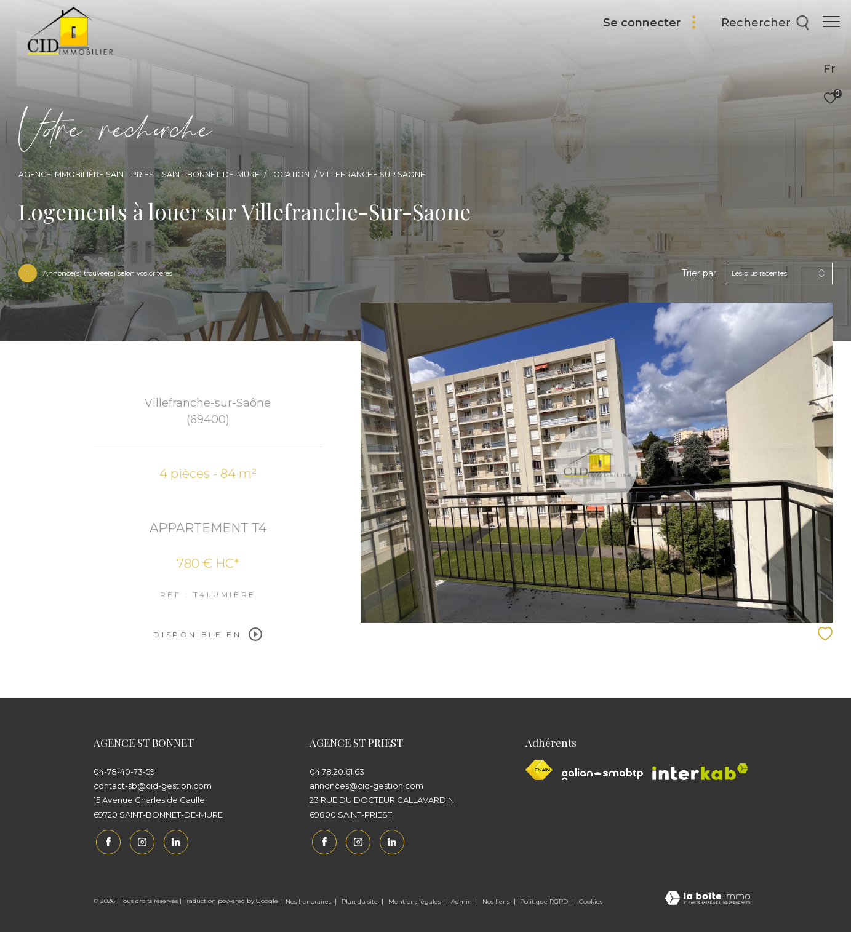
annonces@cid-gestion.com (366, 786)
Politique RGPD (544, 899)
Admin (462, 899)
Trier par (699, 273)
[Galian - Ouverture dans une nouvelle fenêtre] (602, 774)
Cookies (590, 899)
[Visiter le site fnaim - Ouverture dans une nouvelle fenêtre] (539, 770)
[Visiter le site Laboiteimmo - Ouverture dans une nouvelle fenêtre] (707, 896)
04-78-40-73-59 (124, 771)
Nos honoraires (309, 899)
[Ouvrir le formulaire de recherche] (759, 23)
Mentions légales (415, 899)
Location (289, 174)
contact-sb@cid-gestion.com (153, 786)
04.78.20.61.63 (337, 771)
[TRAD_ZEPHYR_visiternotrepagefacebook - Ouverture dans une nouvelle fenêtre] (106, 839)
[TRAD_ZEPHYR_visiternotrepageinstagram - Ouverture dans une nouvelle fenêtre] (139, 839)
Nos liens (496, 899)
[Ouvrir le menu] (831, 21)
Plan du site (361, 899)
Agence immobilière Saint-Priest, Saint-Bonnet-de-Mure (139, 174)
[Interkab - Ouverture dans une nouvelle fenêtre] (700, 771)
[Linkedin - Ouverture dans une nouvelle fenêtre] (173, 839)
